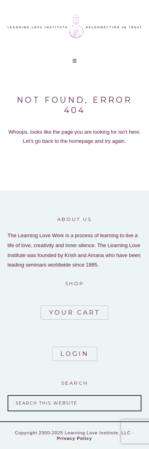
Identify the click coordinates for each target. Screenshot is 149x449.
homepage (81, 141)
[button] (75, 61)
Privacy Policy (74, 438)
